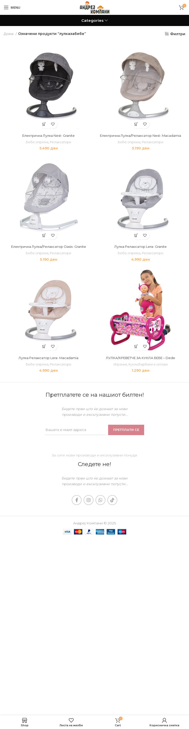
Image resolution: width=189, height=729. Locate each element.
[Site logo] (94, 7)
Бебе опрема (36, 142)
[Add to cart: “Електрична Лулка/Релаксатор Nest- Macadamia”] (136, 124)
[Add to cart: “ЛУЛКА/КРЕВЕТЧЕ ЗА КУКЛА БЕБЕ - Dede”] (136, 346)
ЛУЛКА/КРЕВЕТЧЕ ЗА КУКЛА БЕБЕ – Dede (140, 358)
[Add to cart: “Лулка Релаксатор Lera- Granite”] (136, 235)
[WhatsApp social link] (100, 500)
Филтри (177, 34)
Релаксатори (61, 142)
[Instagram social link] (89, 500)
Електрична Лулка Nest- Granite (48, 135)
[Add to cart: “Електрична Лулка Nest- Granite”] (44, 124)
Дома (9, 33)
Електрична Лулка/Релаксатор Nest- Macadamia (140, 135)
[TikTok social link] (112, 500)
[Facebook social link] (77, 500)
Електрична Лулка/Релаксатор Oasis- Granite (49, 246)
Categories (92, 20)
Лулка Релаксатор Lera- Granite (141, 246)
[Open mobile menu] (12, 7)
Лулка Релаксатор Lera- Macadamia (48, 358)
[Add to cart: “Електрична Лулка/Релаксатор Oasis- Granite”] (44, 235)
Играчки (119, 364)
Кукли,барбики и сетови (148, 364)
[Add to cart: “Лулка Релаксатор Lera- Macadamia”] (44, 346)
